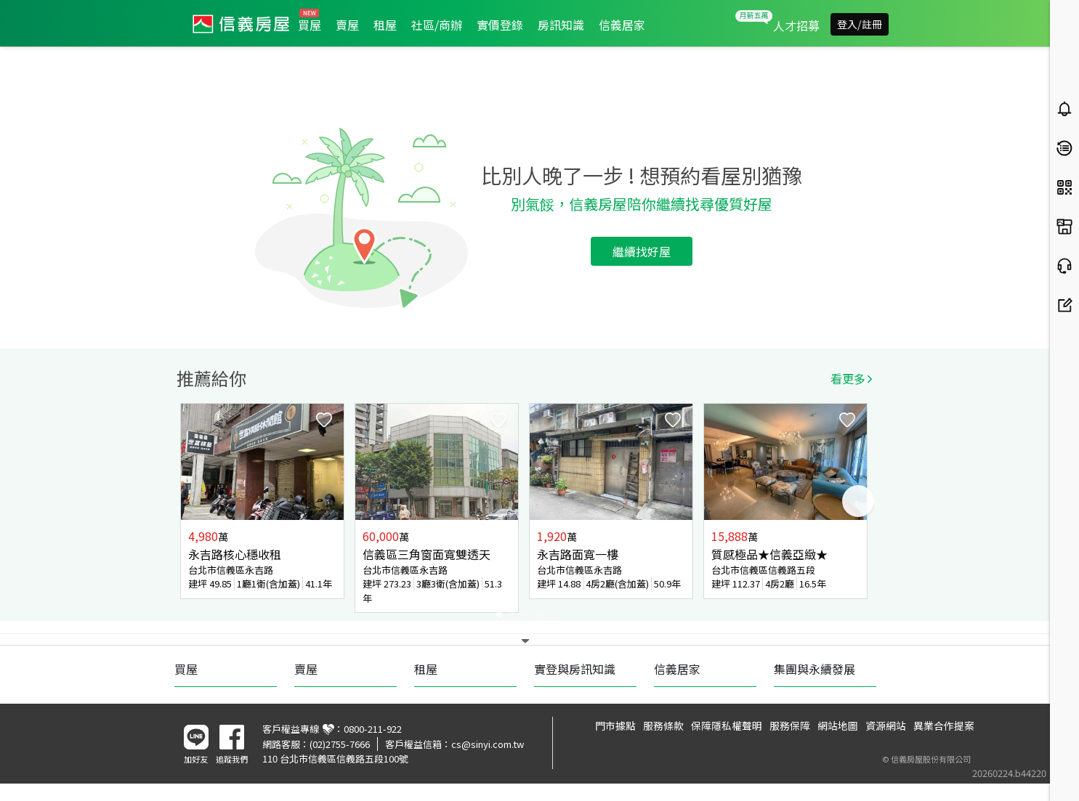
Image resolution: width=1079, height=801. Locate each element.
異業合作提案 (943, 725)
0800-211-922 (373, 729)
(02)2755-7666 (340, 744)
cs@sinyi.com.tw (487, 744)
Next (858, 501)
